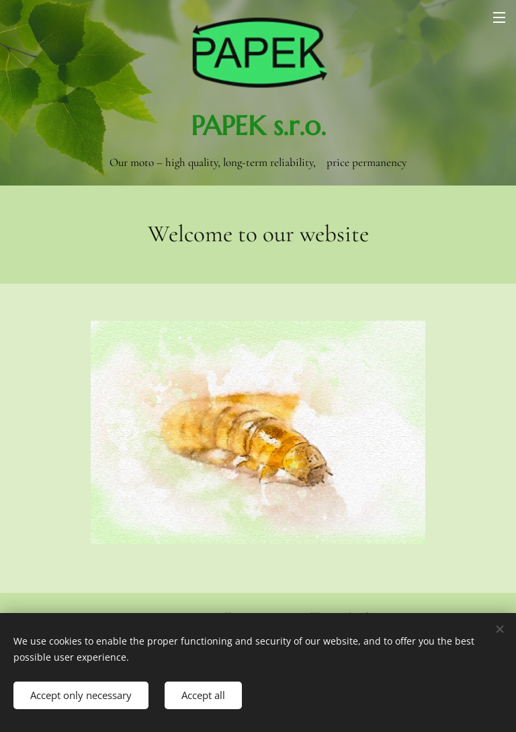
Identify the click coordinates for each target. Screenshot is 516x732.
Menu (499, 17)
